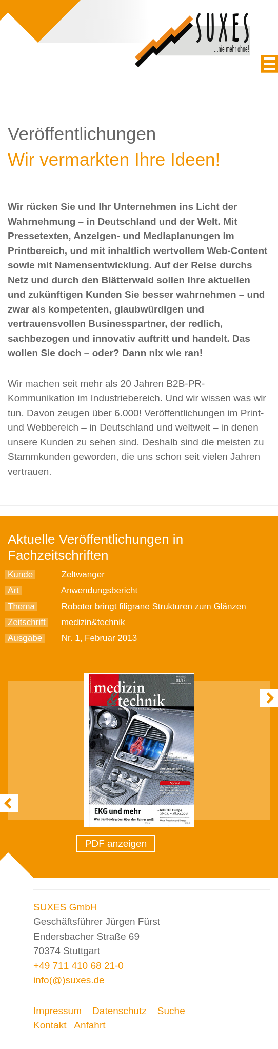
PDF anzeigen (116, 843)
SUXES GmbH (65, 907)
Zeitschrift (27, 622)
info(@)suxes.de (69, 980)
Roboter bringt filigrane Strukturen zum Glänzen (154, 606)
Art (13, 590)
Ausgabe (25, 638)
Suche (171, 1010)
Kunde (20, 574)
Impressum (57, 1010)
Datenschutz (119, 1010)
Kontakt (49, 1025)
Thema (21, 606)
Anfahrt (89, 1025)
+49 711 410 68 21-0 (78, 965)
